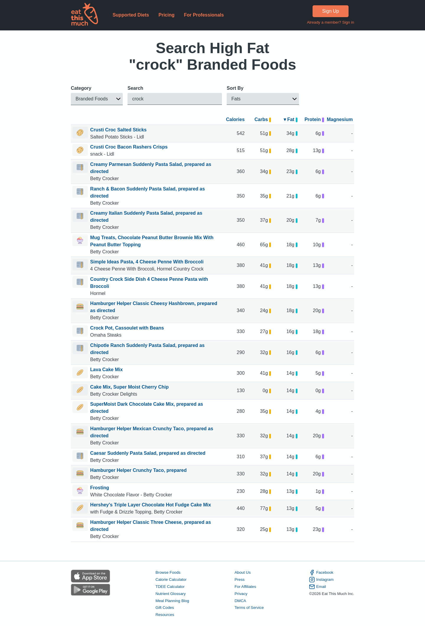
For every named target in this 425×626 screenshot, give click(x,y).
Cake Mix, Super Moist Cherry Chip (129, 386)
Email (317, 587)
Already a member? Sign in (330, 22)
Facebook (321, 573)
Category (81, 88)
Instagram (321, 580)
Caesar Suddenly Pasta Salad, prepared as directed (147, 453)
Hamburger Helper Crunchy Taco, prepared (138, 470)
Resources (165, 614)
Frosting (99, 487)
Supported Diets (130, 14)
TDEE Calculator (170, 586)
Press (240, 579)
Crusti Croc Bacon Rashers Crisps (129, 146)
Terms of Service (249, 607)
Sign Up (330, 11)
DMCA (240, 600)
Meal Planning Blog (172, 600)
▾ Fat (291, 119)
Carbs (262, 119)
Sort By (235, 88)
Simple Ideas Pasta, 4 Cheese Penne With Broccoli (147, 261)
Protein (314, 119)
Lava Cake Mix (106, 369)
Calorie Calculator (171, 579)
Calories (235, 119)
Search (135, 88)
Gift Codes (165, 607)
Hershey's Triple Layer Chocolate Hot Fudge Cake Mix (150, 504)
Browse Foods (168, 572)
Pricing (166, 14)
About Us (243, 572)
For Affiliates (245, 586)
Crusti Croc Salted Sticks (118, 129)
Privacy (241, 593)
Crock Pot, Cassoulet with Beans (127, 327)
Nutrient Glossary (171, 593)
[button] (97, 99)
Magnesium (340, 119)
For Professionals (204, 14)
